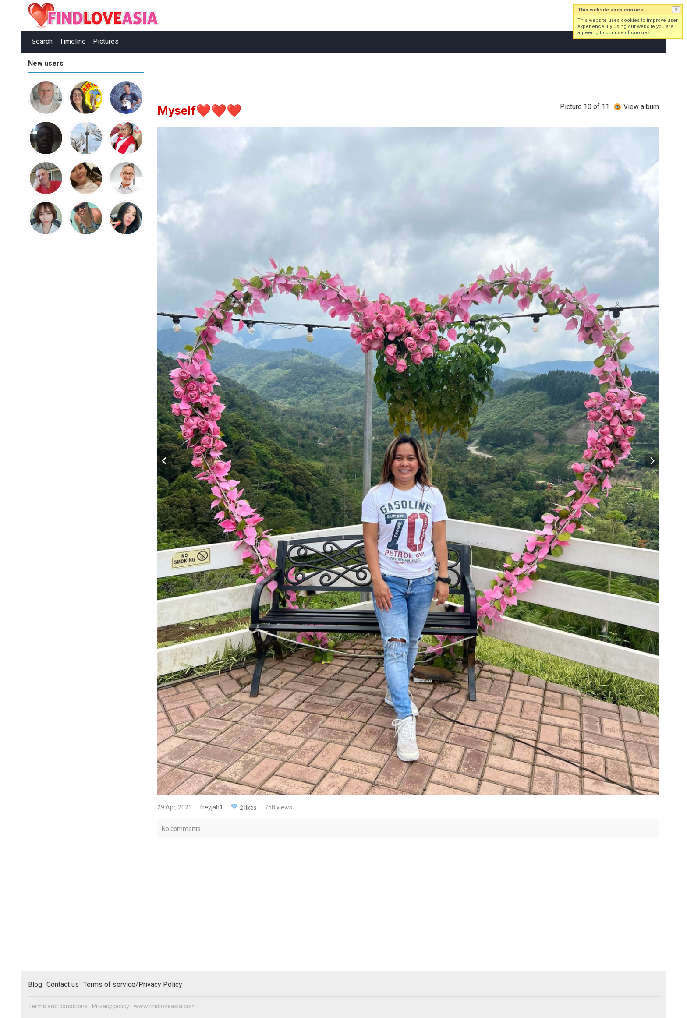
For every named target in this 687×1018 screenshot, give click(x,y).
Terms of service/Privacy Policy (132, 984)
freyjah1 (211, 807)
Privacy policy (110, 1006)
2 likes (248, 807)
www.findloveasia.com (165, 1006)
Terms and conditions (58, 1006)
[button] (676, 9)
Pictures (106, 41)
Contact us (62, 984)
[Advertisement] (63, 378)
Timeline (73, 41)
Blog (35, 984)
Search (42, 41)
